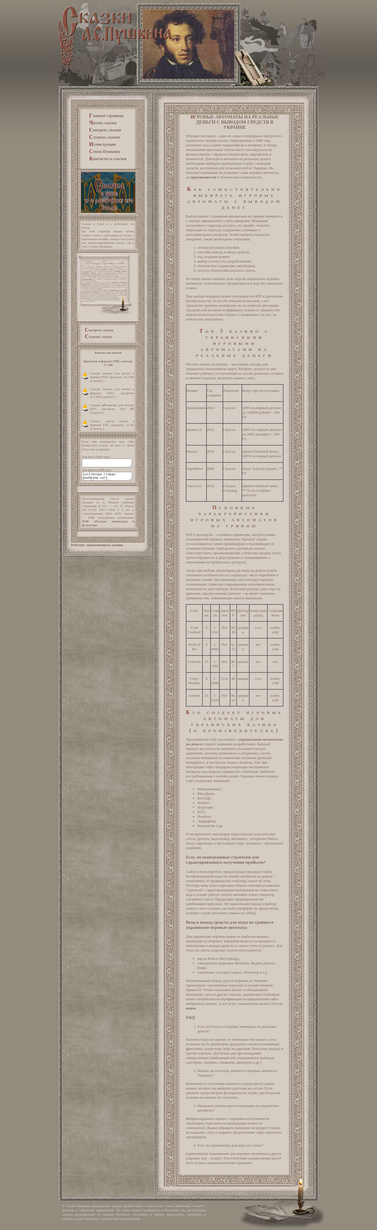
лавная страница (106, 115)
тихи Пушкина (104, 151)
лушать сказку (98, 336)
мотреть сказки (105, 130)
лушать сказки (104, 137)
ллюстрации (102, 144)
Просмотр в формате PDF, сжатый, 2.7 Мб (108, 363)
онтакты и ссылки (107, 158)
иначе (191, 1008)
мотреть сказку (99, 329)
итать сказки (103, 122)
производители (203, 177)
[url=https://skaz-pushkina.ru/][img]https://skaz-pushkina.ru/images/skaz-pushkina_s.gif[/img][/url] (107, 476)
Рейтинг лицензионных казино (97, 545)
